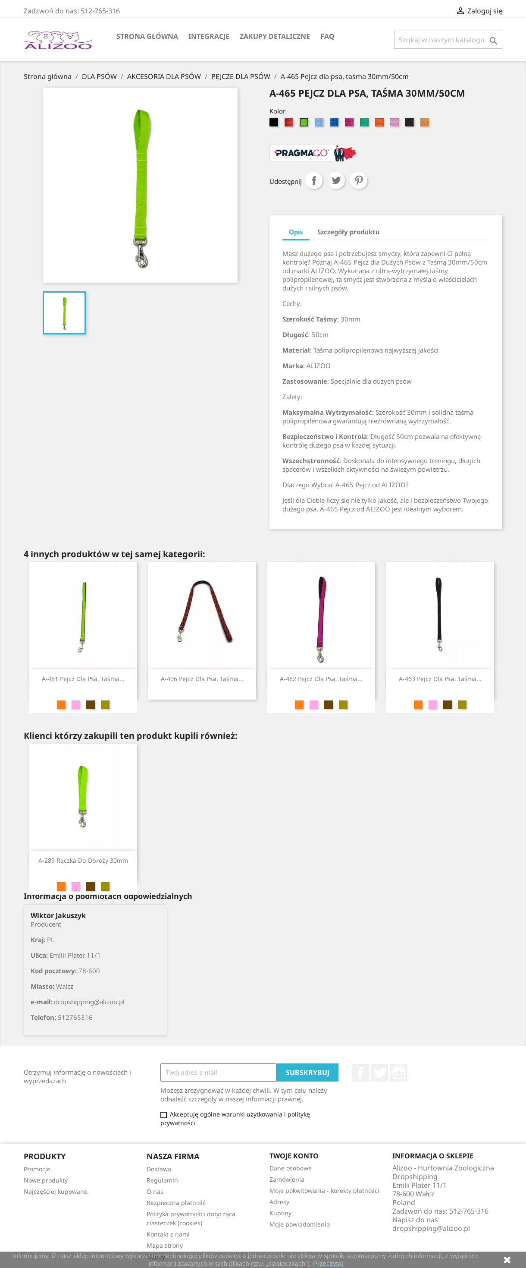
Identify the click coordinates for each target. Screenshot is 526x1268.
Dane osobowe (290, 1168)
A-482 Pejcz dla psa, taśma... (321, 679)
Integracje (208, 36)
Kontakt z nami (168, 1234)
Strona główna (147, 36)
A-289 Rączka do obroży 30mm (83, 860)
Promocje (37, 1169)
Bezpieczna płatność (176, 1203)
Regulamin (162, 1180)
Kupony (280, 1213)
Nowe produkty (46, 1180)
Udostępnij (313, 180)
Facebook (360, 1073)
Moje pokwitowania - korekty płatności (324, 1190)
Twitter (379, 1073)
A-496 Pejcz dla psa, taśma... (202, 679)
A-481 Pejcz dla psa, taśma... (83, 679)
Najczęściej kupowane (56, 1191)
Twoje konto (294, 1156)
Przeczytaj (328, 1263)
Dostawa (159, 1169)
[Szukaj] (448, 40)
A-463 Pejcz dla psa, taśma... (440, 679)
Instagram (398, 1073)
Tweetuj (336, 180)
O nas (155, 1191)
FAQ (327, 36)
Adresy (279, 1202)
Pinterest (358, 180)
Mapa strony (165, 1245)
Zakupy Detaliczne (275, 36)
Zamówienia (286, 1179)
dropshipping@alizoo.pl (431, 1228)
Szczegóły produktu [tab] (348, 231)
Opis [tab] (296, 231)
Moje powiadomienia (299, 1224)
